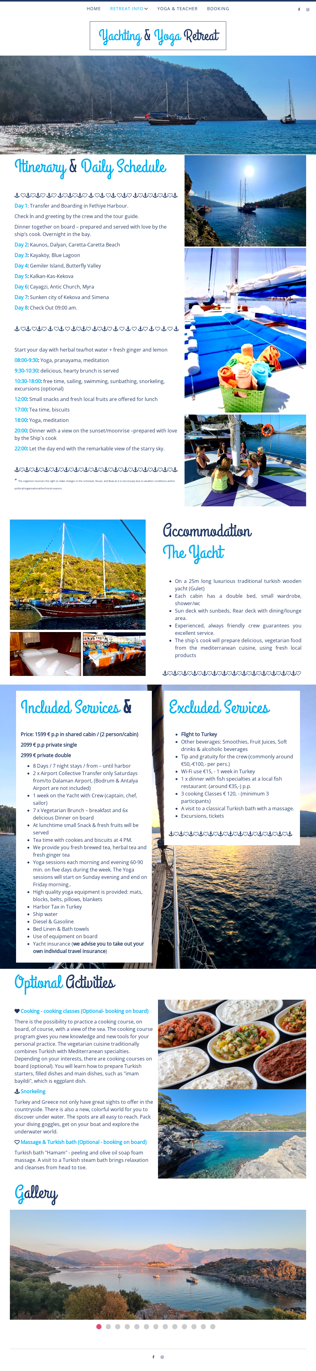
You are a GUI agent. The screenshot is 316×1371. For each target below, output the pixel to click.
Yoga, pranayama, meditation (74, 360)
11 (194, 1326)
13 (212, 1326)
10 (184, 1326)
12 (203, 1326)
